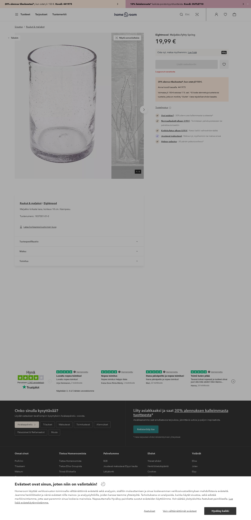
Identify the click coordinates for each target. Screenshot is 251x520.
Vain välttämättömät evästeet (180, 510)
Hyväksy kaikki (220, 510)
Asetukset (149, 510)
